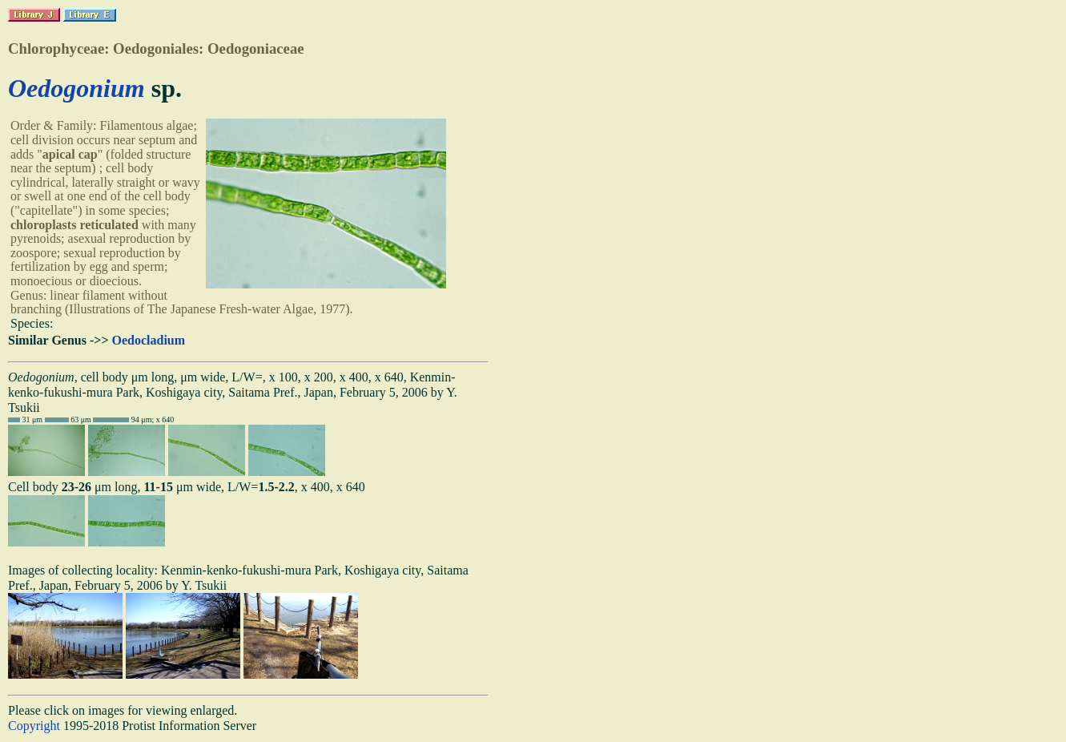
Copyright (34, 725)
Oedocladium (149, 340)
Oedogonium (76, 88)
